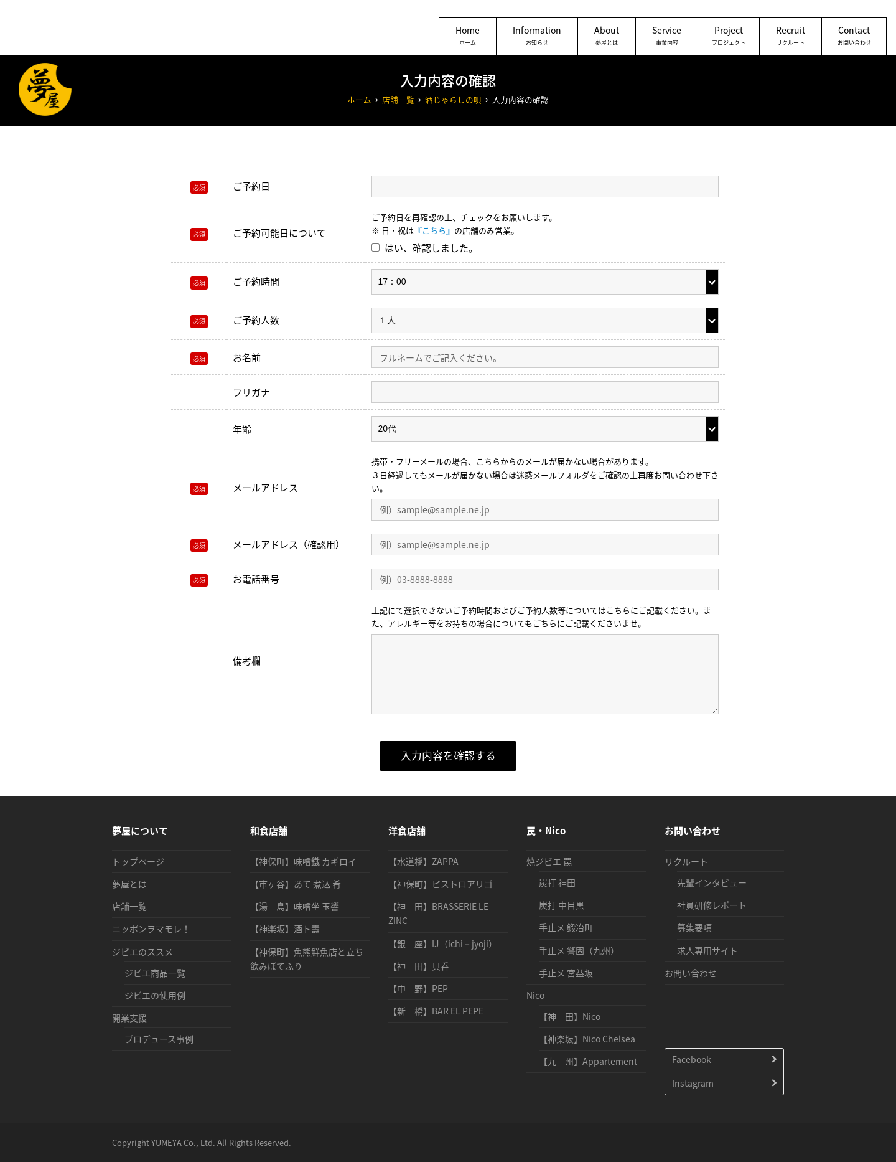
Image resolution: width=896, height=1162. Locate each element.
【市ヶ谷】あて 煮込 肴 (295, 883)
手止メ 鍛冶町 (566, 927)
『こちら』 (434, 230)
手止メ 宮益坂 (566, 972)
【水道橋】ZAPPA (423, 861)
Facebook (691, 1059)
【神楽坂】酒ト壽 (285, 928)
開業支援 (129, 1017)
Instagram (693, 1083)
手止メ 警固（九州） (579, 950)
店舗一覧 (129, 906)
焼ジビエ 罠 (549, 861)
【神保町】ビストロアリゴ (440, 883)
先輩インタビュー (712, 882)
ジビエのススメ (142, 951)
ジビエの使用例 (154, 995)
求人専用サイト (707, 950)
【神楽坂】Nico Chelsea (587, 1038)
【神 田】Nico (569, 1016)
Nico (535, 995)
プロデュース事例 (159, 1038)
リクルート (686, 861)
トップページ (138, 861)
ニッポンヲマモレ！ (151, 928)
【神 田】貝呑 (418, 966)
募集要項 (694, 927)
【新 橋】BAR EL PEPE (435, 1010)
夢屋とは (129, 883)
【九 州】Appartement (588, 1061)
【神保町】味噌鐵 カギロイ (303, 861)
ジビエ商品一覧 (154, 972)
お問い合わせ (691, 972)
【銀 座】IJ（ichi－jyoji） (442, 943)
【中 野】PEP (418, 988)
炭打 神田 (557, 882)
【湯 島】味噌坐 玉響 (294, 906)
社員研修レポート (712, 905)
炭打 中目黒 (561, 905)
